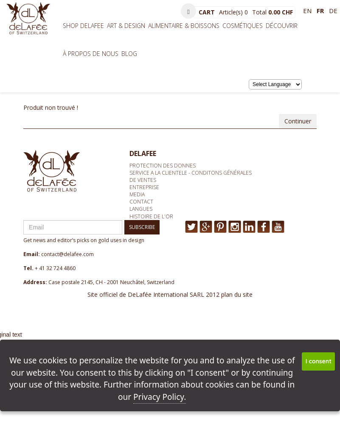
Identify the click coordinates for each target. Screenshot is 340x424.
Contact (141, 201)
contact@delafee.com (67, 254)
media (137, 194)
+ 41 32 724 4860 (55, 268)
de (333, 10)
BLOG (129, 54)
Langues (140, 208)
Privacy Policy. (159, 396)
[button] (188, 11)
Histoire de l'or (151, 216)
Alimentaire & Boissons (183, 26)
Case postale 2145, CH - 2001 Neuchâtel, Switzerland (111, 282)
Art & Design (126, 26)
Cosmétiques (242, 26)
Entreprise (144, 187)
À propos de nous (90, 54)
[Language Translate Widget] (275, 84)
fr (320, 10)
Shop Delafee (83, 26)
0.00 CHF (280, 12)
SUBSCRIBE (142, 227)
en (307, 10)
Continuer (297, 121)
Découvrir (282, 26)
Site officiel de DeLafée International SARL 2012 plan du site (170, 294)
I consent (319, 361)
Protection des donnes (162, 165)
